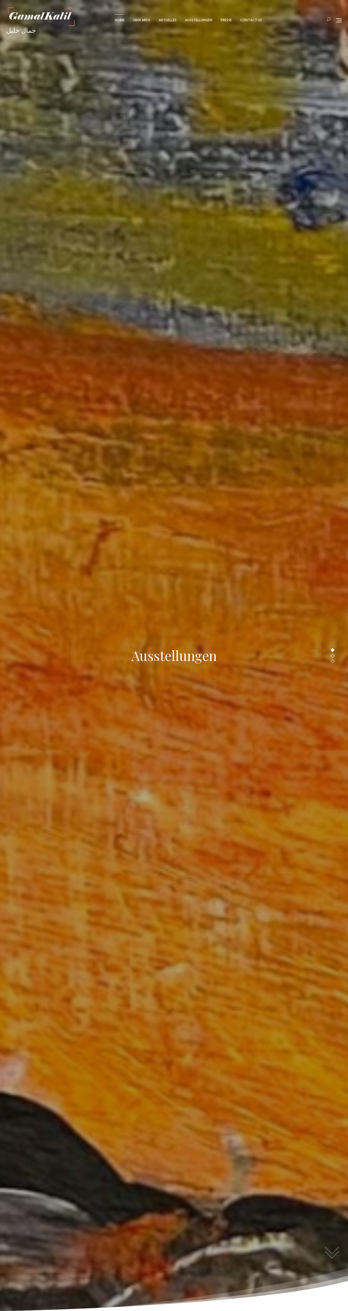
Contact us (251, 20)
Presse (226, 20)
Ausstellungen (198, 20)
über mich (141, 20)
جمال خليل (21, 31)
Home (119, 20)
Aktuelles (168, 20)
